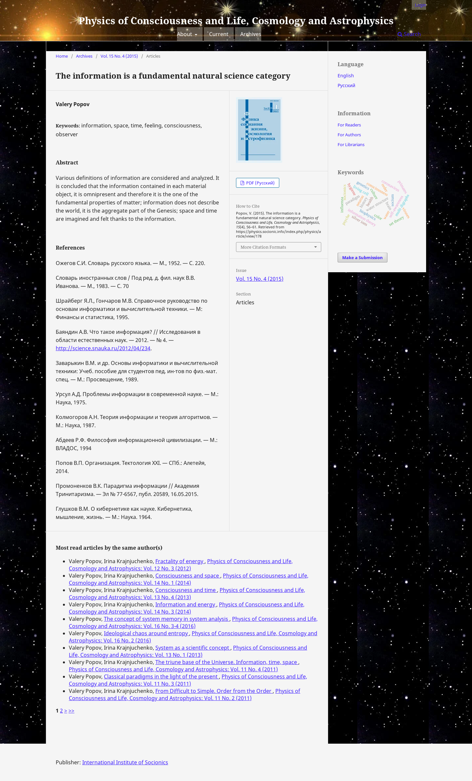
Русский (346, 85)
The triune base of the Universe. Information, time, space (226, 662)
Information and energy (185, 604)
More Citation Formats (263, 247)
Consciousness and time (186, 590)
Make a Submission (362, 257)
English (346, 75)
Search (409, 34)
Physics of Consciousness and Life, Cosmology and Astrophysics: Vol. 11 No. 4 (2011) (173, 669)
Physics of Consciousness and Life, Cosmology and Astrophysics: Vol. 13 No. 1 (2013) (188, 651)
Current (218, 34)
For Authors (349, 135)
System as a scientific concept (192, 647)
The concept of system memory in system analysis (166, 618)
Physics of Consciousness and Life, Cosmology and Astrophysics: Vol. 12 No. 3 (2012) (181, 565)
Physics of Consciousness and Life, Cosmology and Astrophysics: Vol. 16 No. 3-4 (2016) (193, 622)
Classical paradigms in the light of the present (161, 676)
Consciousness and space (187, 575)
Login (420, 5)
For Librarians (351, 144)
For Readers (349, 125)
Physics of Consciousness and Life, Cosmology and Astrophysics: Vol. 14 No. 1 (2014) (188, 579)
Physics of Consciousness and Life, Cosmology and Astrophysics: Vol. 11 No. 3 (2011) (188, 680)
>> (71, 710)
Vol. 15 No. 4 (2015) (119, 56)
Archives (250, 34)
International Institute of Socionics (125, 762)
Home (62, 56)
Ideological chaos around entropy (146, 633)
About (185, 34)
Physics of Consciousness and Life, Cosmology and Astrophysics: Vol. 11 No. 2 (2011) (184, 694)
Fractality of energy (180, 561)
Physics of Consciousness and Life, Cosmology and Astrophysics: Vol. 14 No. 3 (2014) (187, 608)
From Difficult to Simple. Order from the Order (214, 691)
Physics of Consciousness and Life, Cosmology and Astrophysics (236, 20)
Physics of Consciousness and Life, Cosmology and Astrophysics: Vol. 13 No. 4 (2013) (187, 593)
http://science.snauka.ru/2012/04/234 (103, 348)
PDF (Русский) (260, 183)
